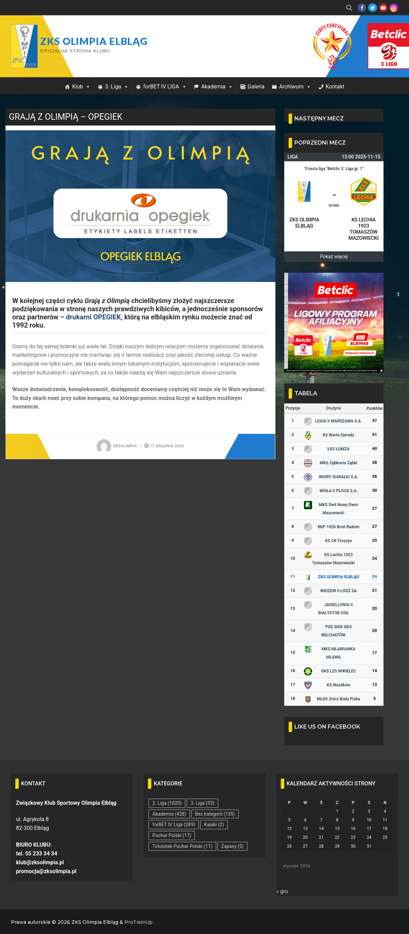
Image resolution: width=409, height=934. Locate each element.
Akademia (217, 86)
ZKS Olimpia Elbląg (94, 41)
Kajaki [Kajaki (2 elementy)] (214, 824)
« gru (282, 891)
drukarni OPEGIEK (93, 317)
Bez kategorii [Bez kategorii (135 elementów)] (215, 814)
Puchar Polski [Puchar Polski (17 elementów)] (171, 835)
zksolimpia (117, 446)
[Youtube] (383, 7)
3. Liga (117, 86)
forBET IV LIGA (164, 86)
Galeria (256, 86)
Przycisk (380, 30)
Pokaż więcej (333, 256)
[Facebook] (362, 7)
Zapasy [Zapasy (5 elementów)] (232, 846)
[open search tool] (349, 8)
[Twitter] (372, 7)
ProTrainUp (138, 922)
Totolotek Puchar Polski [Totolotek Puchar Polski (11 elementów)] (182, 846)
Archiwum (295, 86)
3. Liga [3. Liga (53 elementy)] (202, 803)
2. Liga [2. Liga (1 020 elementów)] (167, 803)
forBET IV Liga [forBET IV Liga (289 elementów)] (173, 824)
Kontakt (335, 86)
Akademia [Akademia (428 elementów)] (169, 814)
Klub (81, 86)
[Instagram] (394, 7)
